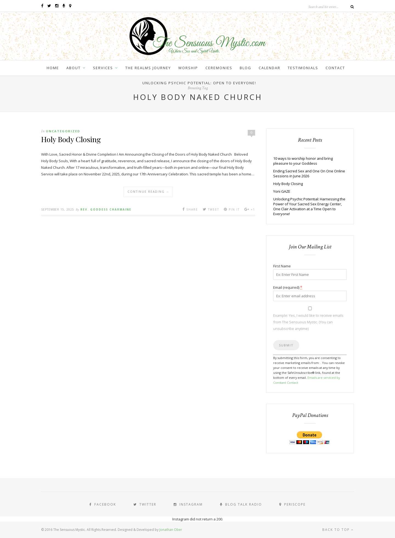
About (73, 67)
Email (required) (287, 287)
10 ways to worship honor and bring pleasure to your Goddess (303, 161)
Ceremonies (218, 67)
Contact (335, 67)
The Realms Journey (148, 67)
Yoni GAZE (281, 191)
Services (103, 67)
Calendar (269, 67)
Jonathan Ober (170, 529)
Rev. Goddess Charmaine (105, 209)
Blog (245, 67)
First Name (282, 266)
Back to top (338, 529)
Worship (188, 67)
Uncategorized (63, 131)
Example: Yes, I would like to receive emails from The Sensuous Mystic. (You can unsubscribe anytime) (308, 322)
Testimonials (303, 67)
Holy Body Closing (71, 139)
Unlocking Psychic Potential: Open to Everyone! (199, 82)
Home (53, 67)
